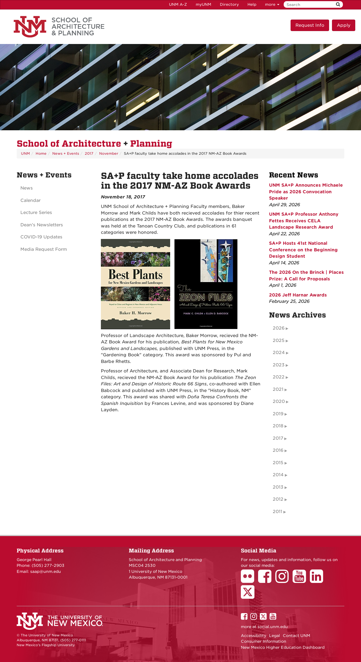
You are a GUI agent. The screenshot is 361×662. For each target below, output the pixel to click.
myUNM (203, 4)
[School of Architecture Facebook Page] (266, 580)
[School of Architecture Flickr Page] (249, 580)
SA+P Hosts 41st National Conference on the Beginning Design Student (303, 250)
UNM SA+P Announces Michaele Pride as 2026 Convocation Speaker (306, 192)
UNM (25, 153)
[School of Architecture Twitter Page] (249, 596)
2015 (278, 462)
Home (41, 153)
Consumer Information (263, 641)
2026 (279, 328)
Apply (343, 25)
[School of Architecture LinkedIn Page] (318, 580)
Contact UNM (296, 635)
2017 (89, 153)
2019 (278, 413)
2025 (279, 340)
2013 (278, 487)
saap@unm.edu (45, 571)
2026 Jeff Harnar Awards (298, 295)
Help (251, 4)
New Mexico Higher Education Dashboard (282, 647)
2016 (278, 450)
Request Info (309, 25)
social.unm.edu (273, 626)
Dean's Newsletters (41, 224)
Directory (229, 4)
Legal (274, 635)
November (108, 153)
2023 (279, 365)
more (272, 4)
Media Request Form (43, 249)
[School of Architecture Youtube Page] (301, 580)
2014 (278, 474)
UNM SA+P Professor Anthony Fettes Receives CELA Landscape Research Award (303, 221)
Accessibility (253, 635)
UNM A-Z (178, 4)
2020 (279, 401)
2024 (279, 352)
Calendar (30, 200)
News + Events (65, 153)
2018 (278, 425)
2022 (279, 377)
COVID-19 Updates (41, 237)
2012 (278, 499)
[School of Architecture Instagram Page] (284, 580)
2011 (277, 511)
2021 (278, 389)
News (26, 188)
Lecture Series (36, 212)
